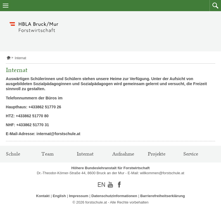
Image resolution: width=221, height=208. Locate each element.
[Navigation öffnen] (5, 5)
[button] (215, 5)
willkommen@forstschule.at (162, 173)
